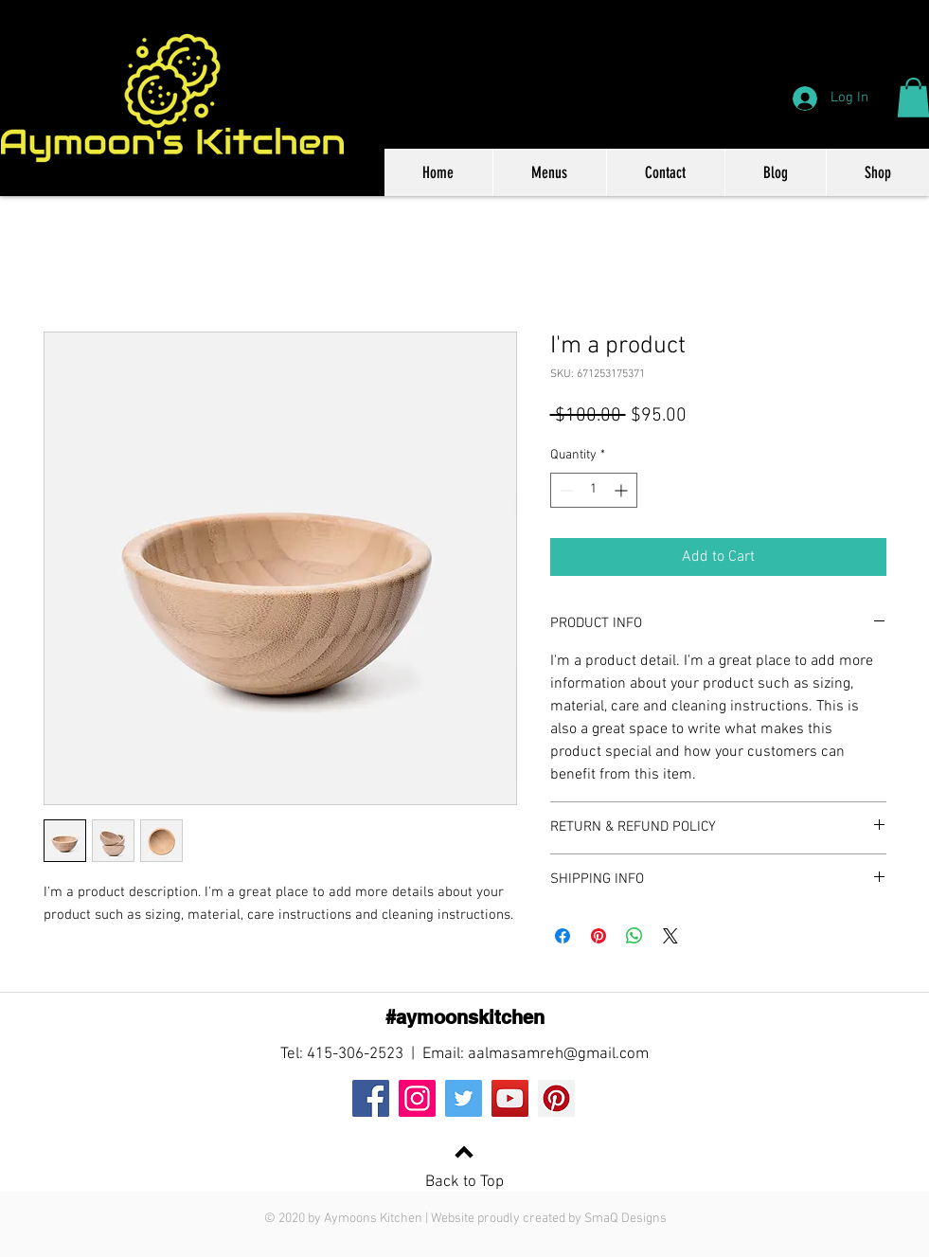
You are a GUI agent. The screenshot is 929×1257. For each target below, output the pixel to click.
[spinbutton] (594, 490)
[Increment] (622, 490)
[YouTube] (509, 1098)
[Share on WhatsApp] (634, 936)
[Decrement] (565, 490)
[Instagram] (417, 1098)
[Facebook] (370, 1098)
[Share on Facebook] (562, 936)
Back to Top (464, 1182)
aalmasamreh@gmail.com (558, 1054)
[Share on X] (670, 936)
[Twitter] (463, 1098)
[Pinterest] (556, 1098)
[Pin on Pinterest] (598, 936)
